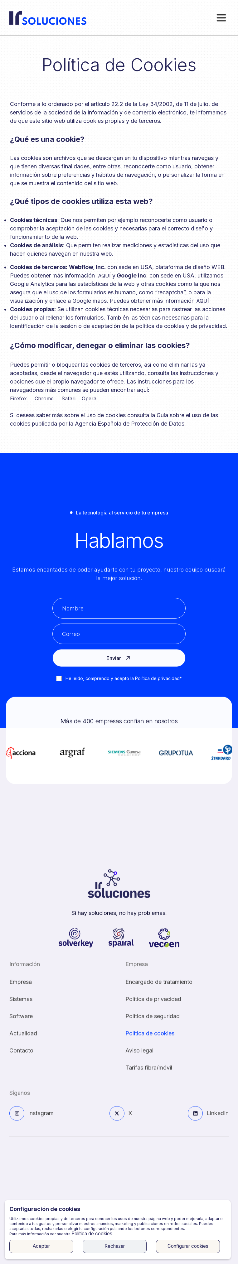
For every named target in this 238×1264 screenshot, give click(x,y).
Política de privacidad (157, 678)
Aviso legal (139, 1057)
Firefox (18, 398)
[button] (221, 17)
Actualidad (23, 1040)
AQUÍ (104, 276)
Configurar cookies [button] (188, 1246)
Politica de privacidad (153, 1005)
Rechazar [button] (114, 1246)
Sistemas (20, 1005)
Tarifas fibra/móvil (148, 1074)
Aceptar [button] (41, 1246)
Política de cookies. (92, 1234)
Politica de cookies (149, 1040)
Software (21, 1023)
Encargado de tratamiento (158, 988)
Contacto (21, 1057)
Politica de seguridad (152, 1023)
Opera (89, 398)
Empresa (20, 988)
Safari (68, 398)
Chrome (44, 398)
